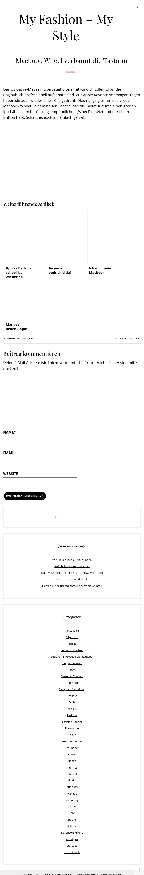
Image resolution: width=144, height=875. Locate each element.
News (72, 809)
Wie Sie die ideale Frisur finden (72, 559)
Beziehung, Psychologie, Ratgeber (72, 656)
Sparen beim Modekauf (72, 579)
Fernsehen (72, 726)
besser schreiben (72, 649)
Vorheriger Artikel (18, 338)
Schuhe (72, 822)
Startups (72, 842)
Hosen (72, 758)
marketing (72, 797)
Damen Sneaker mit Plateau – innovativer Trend (72, 572)
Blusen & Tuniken (72, 675)
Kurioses (73, 72)
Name (9, 432)
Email (9, 452)
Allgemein (72, 636)
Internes (72, 765)
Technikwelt (71, 848)
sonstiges (72, 835)
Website (10, 473)
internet (72, 771)
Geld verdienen (71, 739)
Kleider (72, 777)
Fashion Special (72, 720)
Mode (72, 803)
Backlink (72, 643)
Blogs (72, 668)
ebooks (72, 707)
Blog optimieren (72, 662)
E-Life (72, 700)
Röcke (72, 816)
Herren (72, 752)
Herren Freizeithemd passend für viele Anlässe (72, 585)
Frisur (72, 733)
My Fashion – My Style (66, 26)
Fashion (72, 713)
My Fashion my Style (54, 871)
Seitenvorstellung (72, 829)
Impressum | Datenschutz (98, 871)
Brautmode (72, 681)
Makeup (72, 790)
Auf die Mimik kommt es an (72, 566)
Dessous (72, 694)
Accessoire (72, 630)
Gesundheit (72, 745)
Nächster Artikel (127, 338)
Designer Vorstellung (72, 688)
